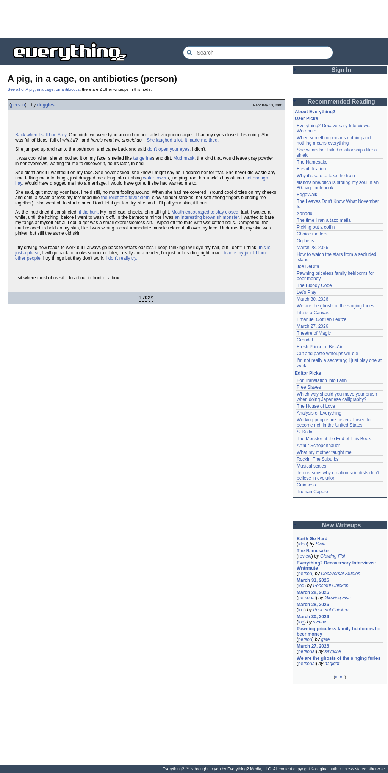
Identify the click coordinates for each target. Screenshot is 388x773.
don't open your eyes (168, 149)
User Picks (306, 118)
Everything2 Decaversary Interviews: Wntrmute (336, 565)
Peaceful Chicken (330, 585)
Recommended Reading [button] (341, 101)
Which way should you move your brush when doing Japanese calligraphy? (337, 396)
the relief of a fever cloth (125, 197)
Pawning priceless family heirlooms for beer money (339, 631)
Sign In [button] (341, 70)
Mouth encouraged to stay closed (204, 212)
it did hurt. (89, 212)
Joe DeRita (308, 266)
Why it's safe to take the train (326, 175)
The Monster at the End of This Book (334, 438)
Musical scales (311, 466)
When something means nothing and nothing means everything (334, 140)
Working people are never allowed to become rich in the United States (334, 422)
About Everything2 (315, 111)
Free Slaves (309, 387)
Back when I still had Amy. (41, 134)
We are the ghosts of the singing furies (335, 306)
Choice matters (312, 234)
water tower (155, 178)
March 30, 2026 (312, 299)
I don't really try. (121, 258)
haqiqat (331, 663)
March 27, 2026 (312, 326)
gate (325, 639)
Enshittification (311, 168)
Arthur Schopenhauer (318, 445)
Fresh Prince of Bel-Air (320, 346)
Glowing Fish (333, 556)
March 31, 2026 (313, 580)
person (18, 105)
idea (302, 544)
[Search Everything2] (258, 52)
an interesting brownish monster (207, 217)
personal (307, 597)
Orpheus (305, 240)
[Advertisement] (194, 19)
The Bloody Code (314, 285)
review (304, 556)
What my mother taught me (324, 452)
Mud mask (184, 158)
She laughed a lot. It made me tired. (183, 140)
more (339, 677)
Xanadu (304, 213)
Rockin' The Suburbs (318, 459)
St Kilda (304, 432)
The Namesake (312, 162)
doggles (46, 105)
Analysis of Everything (319, 413)
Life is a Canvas (313, 312)
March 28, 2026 (312, 247)
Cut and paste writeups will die (327, 353)
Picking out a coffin (316, 227)
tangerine (142, 158)
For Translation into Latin (322, 380)
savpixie (332, 651)
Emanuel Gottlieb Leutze (321, 319)
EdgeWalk (307, 194)
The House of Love (316, 406)
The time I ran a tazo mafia (324, 220)
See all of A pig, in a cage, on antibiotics (44, 89)
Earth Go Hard (312, 538)
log (301, 585)
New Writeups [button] (341, 525)
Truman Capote (312, 491)
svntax (319, 622)
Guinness (306, 485)
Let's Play (306, 292)
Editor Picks (308, 373)
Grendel (305, 340)
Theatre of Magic (314, 333)
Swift (320, 544)
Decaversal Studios (340, 573)
